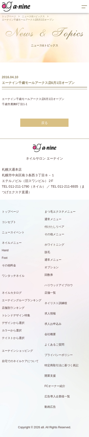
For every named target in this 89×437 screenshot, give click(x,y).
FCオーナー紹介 (54, 386)
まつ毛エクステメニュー (60, 211)
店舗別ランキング (13, 307)
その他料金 (9, 265)
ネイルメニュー (12, 242)
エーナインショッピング (17, 350)
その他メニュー (54, 234)
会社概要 (50, 334)
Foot (5, 258)
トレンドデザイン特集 (16, 315)
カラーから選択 (12, 330)
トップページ (9, 16)
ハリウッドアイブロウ (58, 285)
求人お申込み (52, 324)
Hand (5, 250)
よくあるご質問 (54, 344)
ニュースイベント (13, 232)
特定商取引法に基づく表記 (61, 365)
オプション (51, 267)
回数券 (48, 274)
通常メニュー (52, 219)
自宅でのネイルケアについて (20, 361)
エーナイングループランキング (21, 300)
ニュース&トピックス (33, 16)
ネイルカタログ (12, 292)
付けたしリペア (54, 226)
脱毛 (47, 252)
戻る (44, 123)
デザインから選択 (13, 323)
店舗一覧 (50, 292)
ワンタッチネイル (13, 275)
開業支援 (50, 375)
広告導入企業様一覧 (57, 396)
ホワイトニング (54, 244)
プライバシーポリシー (58, 355)
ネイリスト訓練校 (55, 303)
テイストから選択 (13, 338)
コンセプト (9, 222)
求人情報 (50, 313)
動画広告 (50, 406)
